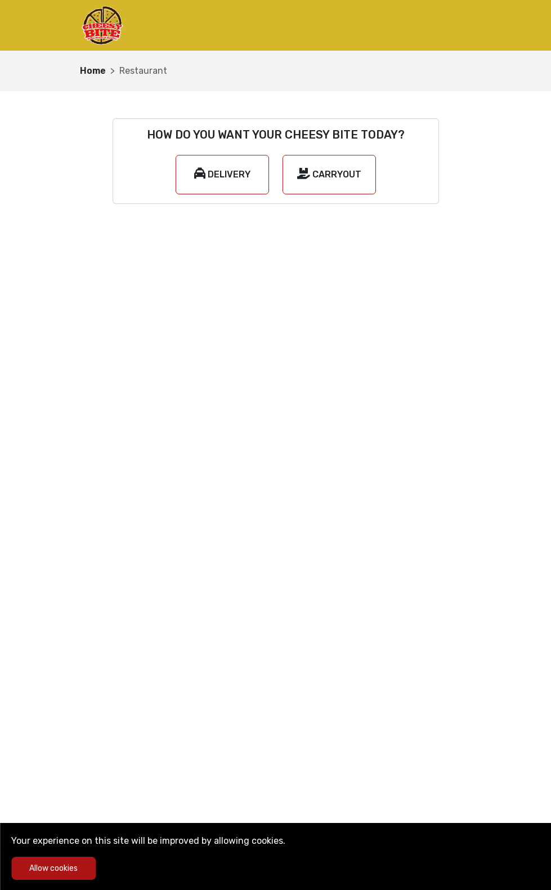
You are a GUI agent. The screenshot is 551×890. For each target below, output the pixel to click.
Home (93, 70)
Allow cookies (53, 868)
